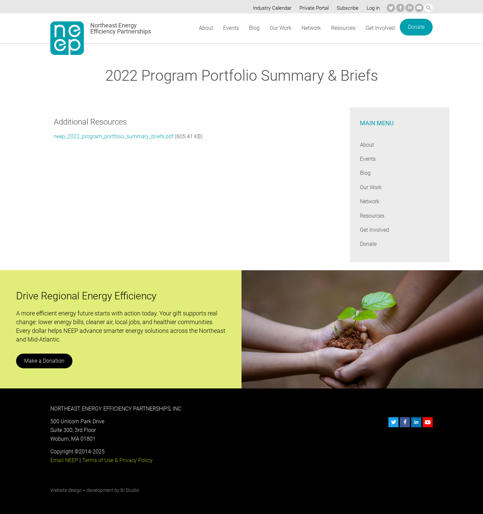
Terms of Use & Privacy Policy (117, 460)
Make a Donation (44, 361)
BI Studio (129, 490)
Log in (372, 8)
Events (230, 28)
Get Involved (380, 28)
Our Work (280, 28)
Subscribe (347, 8)
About (206, 28)
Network (311, 28)
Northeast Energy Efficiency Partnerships (121, 28)
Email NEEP (64, 460)
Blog (254, 28)
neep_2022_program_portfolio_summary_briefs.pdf (113, 136)
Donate (416, 27)
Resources (343, 28)
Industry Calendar (270, 8)
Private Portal (312, 8)
